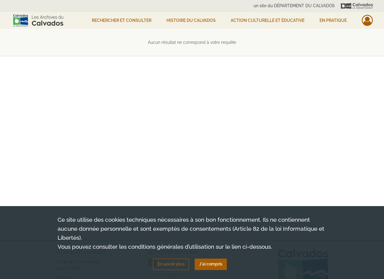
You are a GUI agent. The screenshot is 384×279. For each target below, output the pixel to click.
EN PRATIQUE (333, 20)
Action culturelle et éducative (267, 20)
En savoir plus (171, 264)
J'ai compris (210, 264)
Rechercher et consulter (122, 20)
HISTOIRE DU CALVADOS (191, 20)
